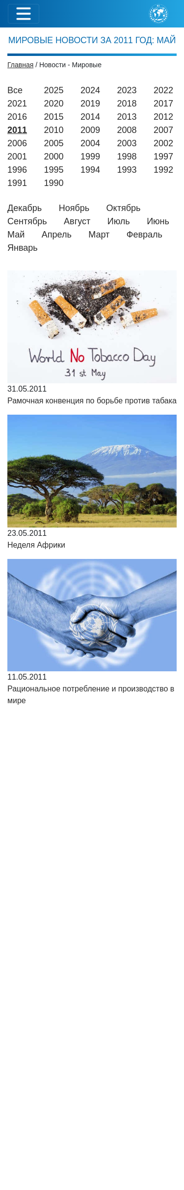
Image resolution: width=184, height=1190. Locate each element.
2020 (54, 103)
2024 (90, 90)
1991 (17, 183)
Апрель (57, 234)
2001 (17, 156)
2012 (163, 117)
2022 (163, 90)
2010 (54, 130)
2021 (17, 103)
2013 (127, 117)
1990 (54, 183)
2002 (163, 143)
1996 (17, 170)
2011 (17, 130)
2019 (90, 103)
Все (15, 90)
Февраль (144, 234)
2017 (163, 103)
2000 (54, 156)
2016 (17, 117)
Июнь (158, 221)
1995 (54, 170)
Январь (22, 248)
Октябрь (123, 208)
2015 (54, 117)
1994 (90, 170)
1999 (90, 156)
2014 (90, 117)
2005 (54, 143)
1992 (163, 170)
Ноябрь (74, 208)
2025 (53, 90)
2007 (163, 130)
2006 (17, 143)
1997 (163, 156)
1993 (127, 170)
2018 (127, 103)
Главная (20, 65)
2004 (90, 143)
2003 (127, 143)
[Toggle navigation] (23, 14)
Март (98, 234)
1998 (127, 156)
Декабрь (24, 208)
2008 (127, 130)
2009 (90, 130)
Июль (118, 221)
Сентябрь (27, 221)
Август (77, 221)
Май (16, 234)
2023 (126, 90)
